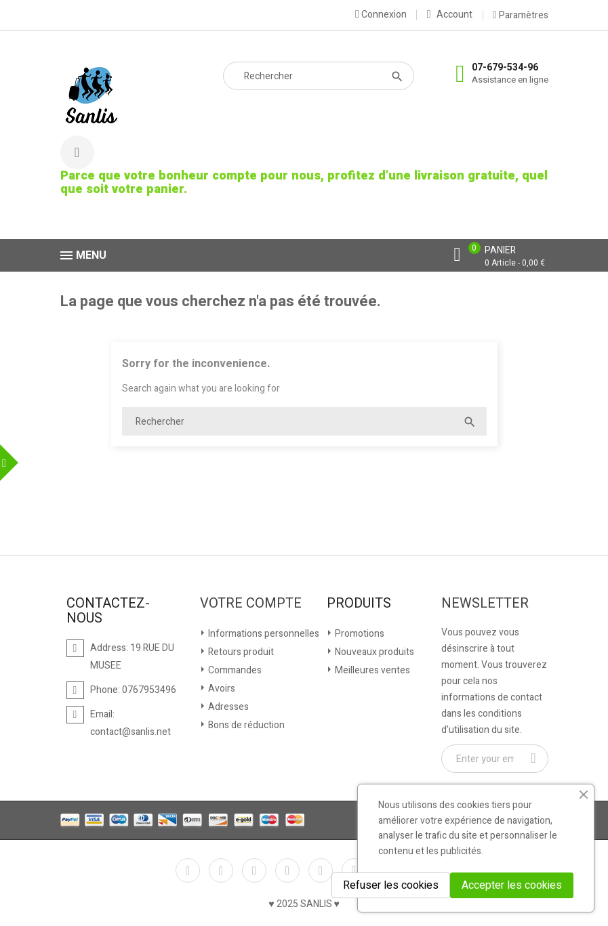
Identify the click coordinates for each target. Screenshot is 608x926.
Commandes (234, 670)
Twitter (221, 870)
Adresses (227, 707)
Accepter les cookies (512, 885)
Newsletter (485, 603)
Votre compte (251, 603)
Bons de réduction (245, 725)
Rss (254, 870)
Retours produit (240, 652)
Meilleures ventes (371, 670)
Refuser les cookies (391, 885)
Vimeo (354, 870)
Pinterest (320, 870)
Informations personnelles (262, 634)
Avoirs (220, 688)
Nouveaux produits (373, 652)
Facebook (188, 870)
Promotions (358, 634)
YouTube (287, 870)
